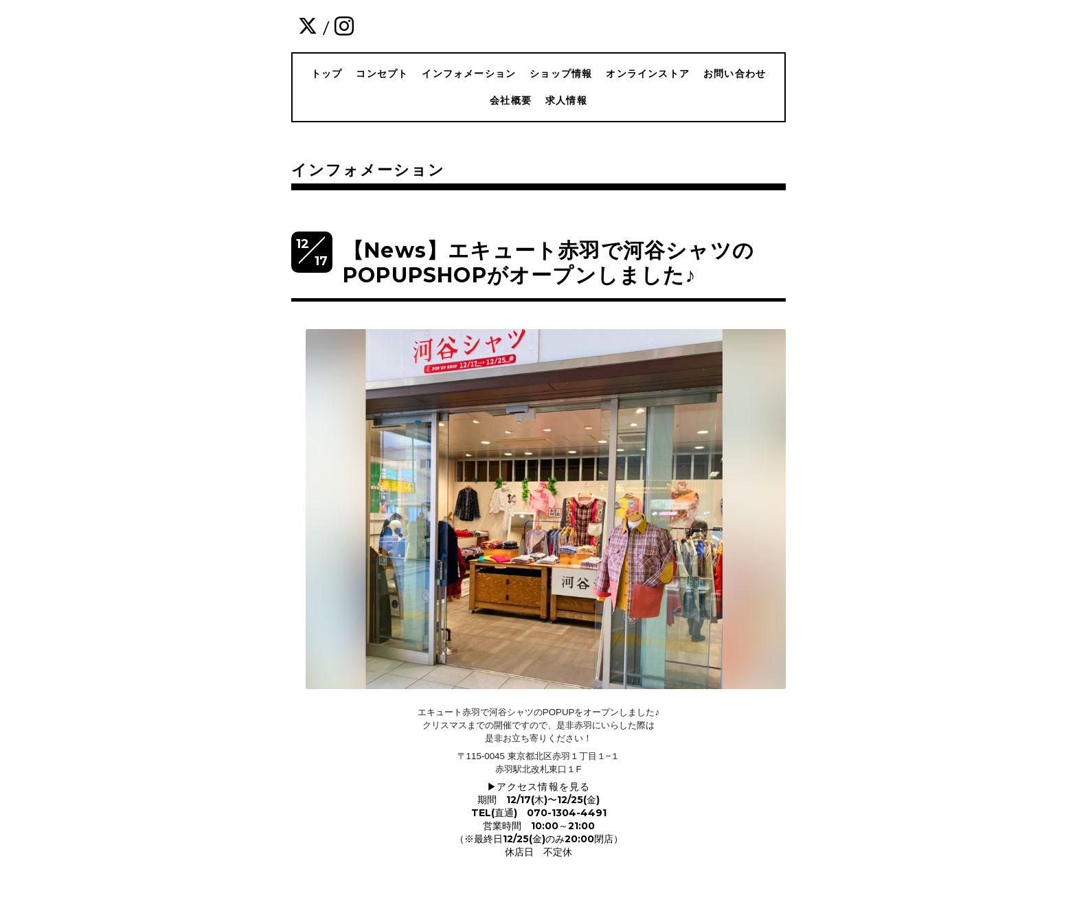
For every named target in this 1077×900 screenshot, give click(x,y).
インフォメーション (469, 73)
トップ (327, 73)
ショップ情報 (561, 73)
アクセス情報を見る (544, 786)
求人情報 (566, 100)
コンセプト (382, 73)
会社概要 (511, 100)
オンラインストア (648, 73)
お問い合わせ (734, 73)
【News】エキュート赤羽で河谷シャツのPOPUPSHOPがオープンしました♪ (548, 263)
